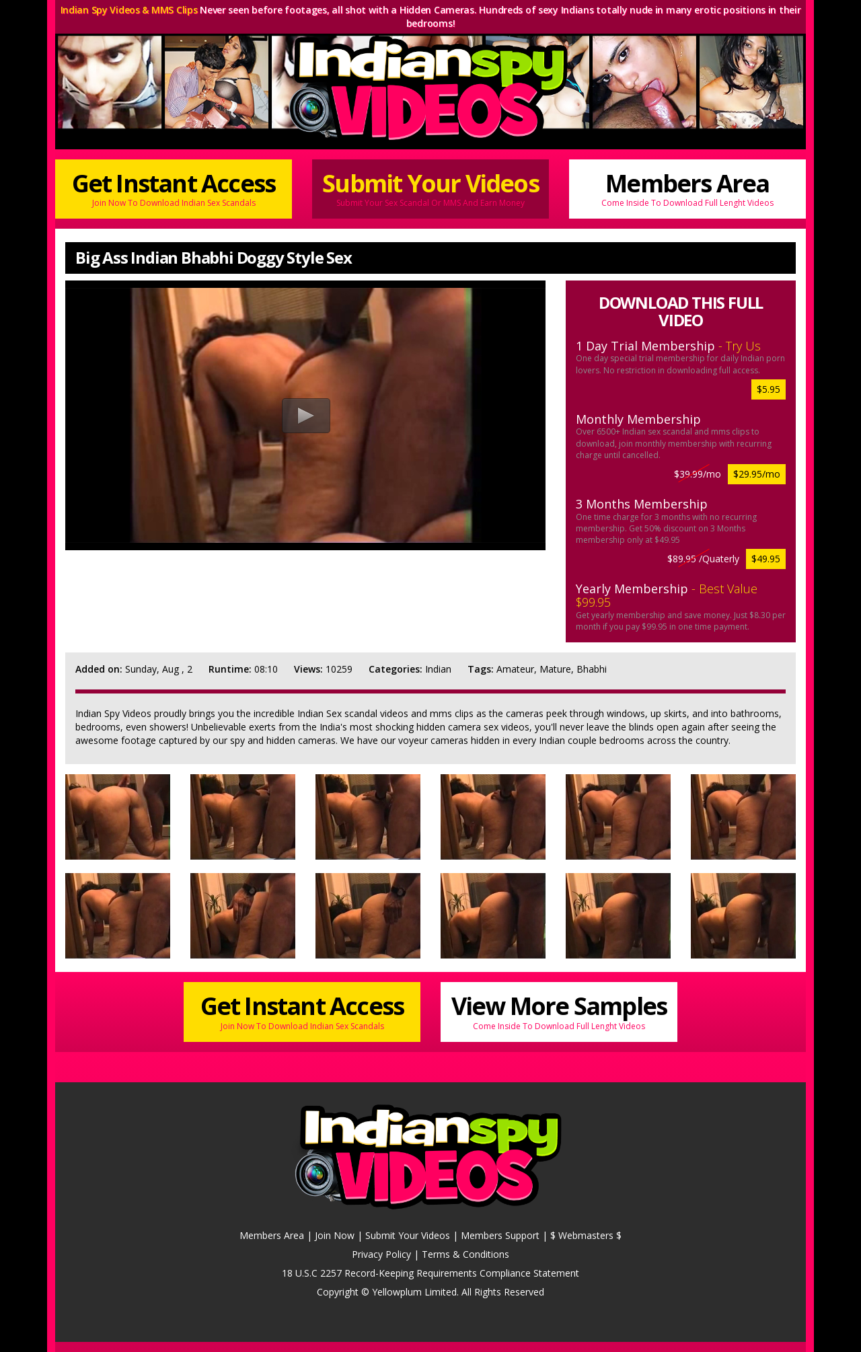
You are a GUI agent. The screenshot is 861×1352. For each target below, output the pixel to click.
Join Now (334, 1235)
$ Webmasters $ (586, 1235)
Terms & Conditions (465, 1254)
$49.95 (765, 558)
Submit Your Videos (430, 188)
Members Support (500, 1235)
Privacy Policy (381, 1254)
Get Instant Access (173, 188)
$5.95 (768, 389)
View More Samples (559, 1010)
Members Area (687, 188)
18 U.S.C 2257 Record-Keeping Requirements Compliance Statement (430, 1273)
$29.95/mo (756, 473)
